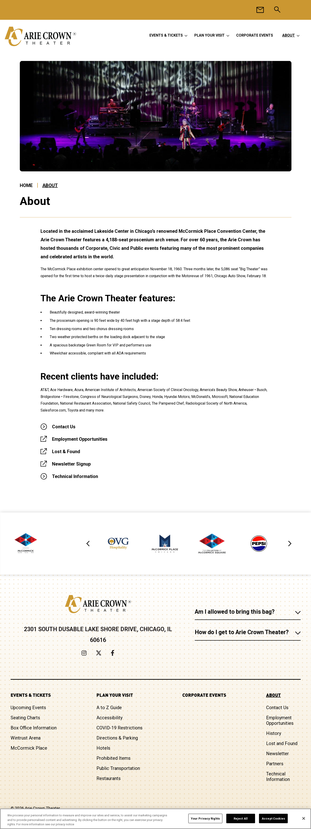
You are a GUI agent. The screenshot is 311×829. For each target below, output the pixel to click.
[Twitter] (99, 653)
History (273, 733)
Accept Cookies (273, 818)
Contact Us (64, 426)
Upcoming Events (28, 707)
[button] (88, 543)
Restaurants (108, 778)
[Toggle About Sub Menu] (298, 35)
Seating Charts (25, 717)
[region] (155, 819)
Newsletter (277, 753)
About (288, 35)
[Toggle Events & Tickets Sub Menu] (186, 35)
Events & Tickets (166, 35)
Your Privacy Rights (205, 818)
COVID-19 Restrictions (119, 728)
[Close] (304, 818)
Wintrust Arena (26, 738)
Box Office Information (34, 728)
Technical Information (75, 476)
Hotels (103, 748)
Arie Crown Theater (40, 36)
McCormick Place (29, 748)
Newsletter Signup (71, 464)
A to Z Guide (109, 707)
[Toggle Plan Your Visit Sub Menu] (228, 35)
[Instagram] (84, 653)
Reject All (241, 818)
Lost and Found (281, 743)
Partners (274, 763)
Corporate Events (254, 35)
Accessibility (109, 717)
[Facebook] (112, 653)
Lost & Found (66, 451)
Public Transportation (118, 768)
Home (26, 185)
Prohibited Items (113, 758)
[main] (155, 286)
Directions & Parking (117, 738)
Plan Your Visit (209, 35)
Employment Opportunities (80, 439)
